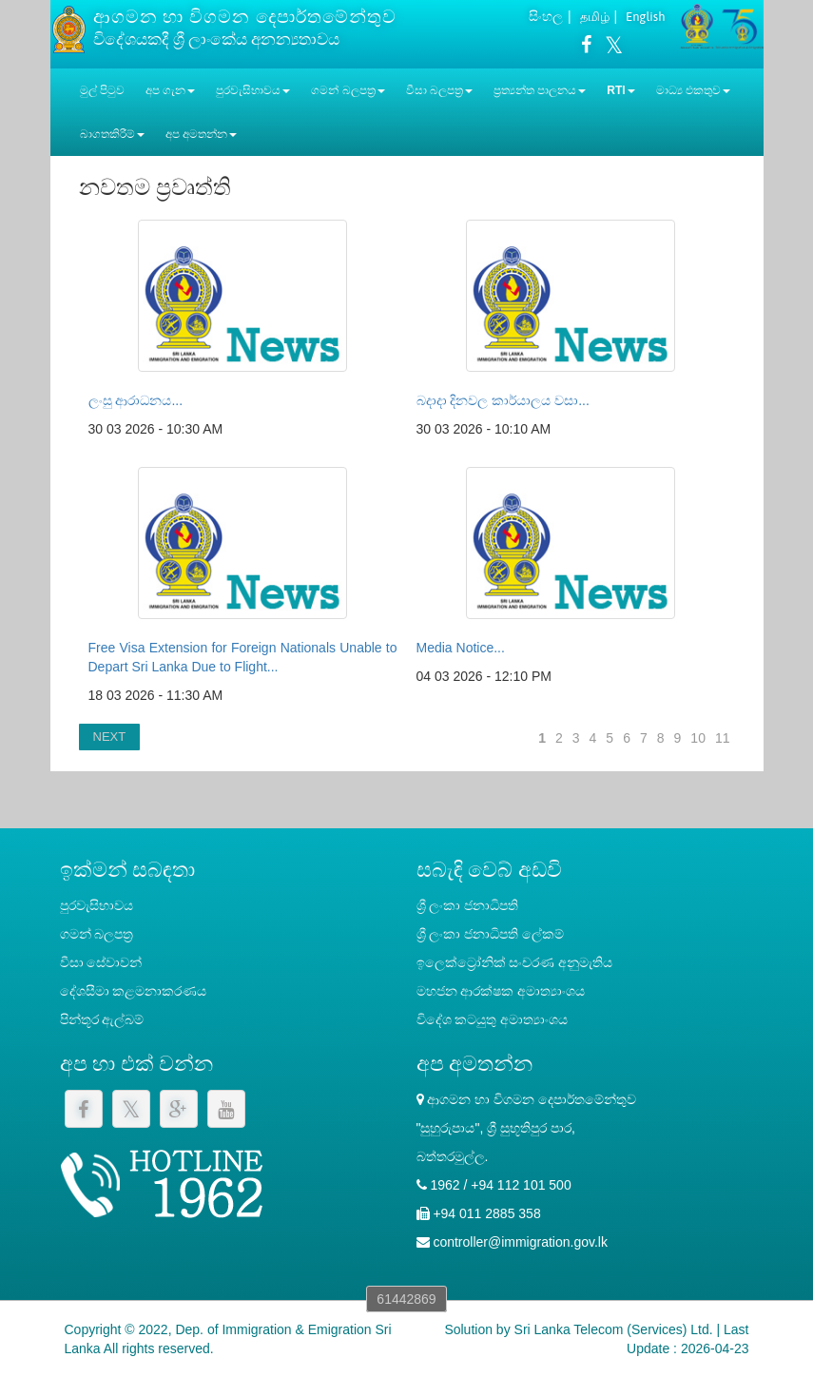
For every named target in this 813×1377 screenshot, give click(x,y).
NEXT (109, 736)
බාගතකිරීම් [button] (112, 134)
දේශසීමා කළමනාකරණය (133, 991)
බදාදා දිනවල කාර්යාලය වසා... (503, 400)
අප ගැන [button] (170, 90)
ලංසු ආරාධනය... (136, 400)
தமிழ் (595, 17)
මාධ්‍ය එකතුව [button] (693, 90)
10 (698, 738)
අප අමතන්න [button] (201, 134)
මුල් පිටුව (102, 90)
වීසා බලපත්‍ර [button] (439, 90)
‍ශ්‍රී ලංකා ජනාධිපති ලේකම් (490, 933)
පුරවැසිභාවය (96, 905)
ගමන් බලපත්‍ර (97, 933)
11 (722, 738)
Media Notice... (460, 647)
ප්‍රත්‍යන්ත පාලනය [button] (540, 90)
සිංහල (546, 16)
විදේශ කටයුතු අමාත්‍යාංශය (492, 1019)
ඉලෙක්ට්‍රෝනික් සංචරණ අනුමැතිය (514, 962)
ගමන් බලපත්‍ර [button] (347, 90)
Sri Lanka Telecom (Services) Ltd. (613, 1329)
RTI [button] (620, 90)
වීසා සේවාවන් (101, 962)
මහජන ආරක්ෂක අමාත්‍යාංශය (501, 991)
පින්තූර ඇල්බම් (102, 1019)
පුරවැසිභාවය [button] (253, 90)
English (645, 17)
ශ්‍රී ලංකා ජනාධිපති (467, 905)
